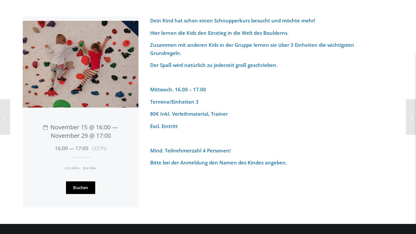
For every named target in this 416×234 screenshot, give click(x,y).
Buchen (80, 187)
